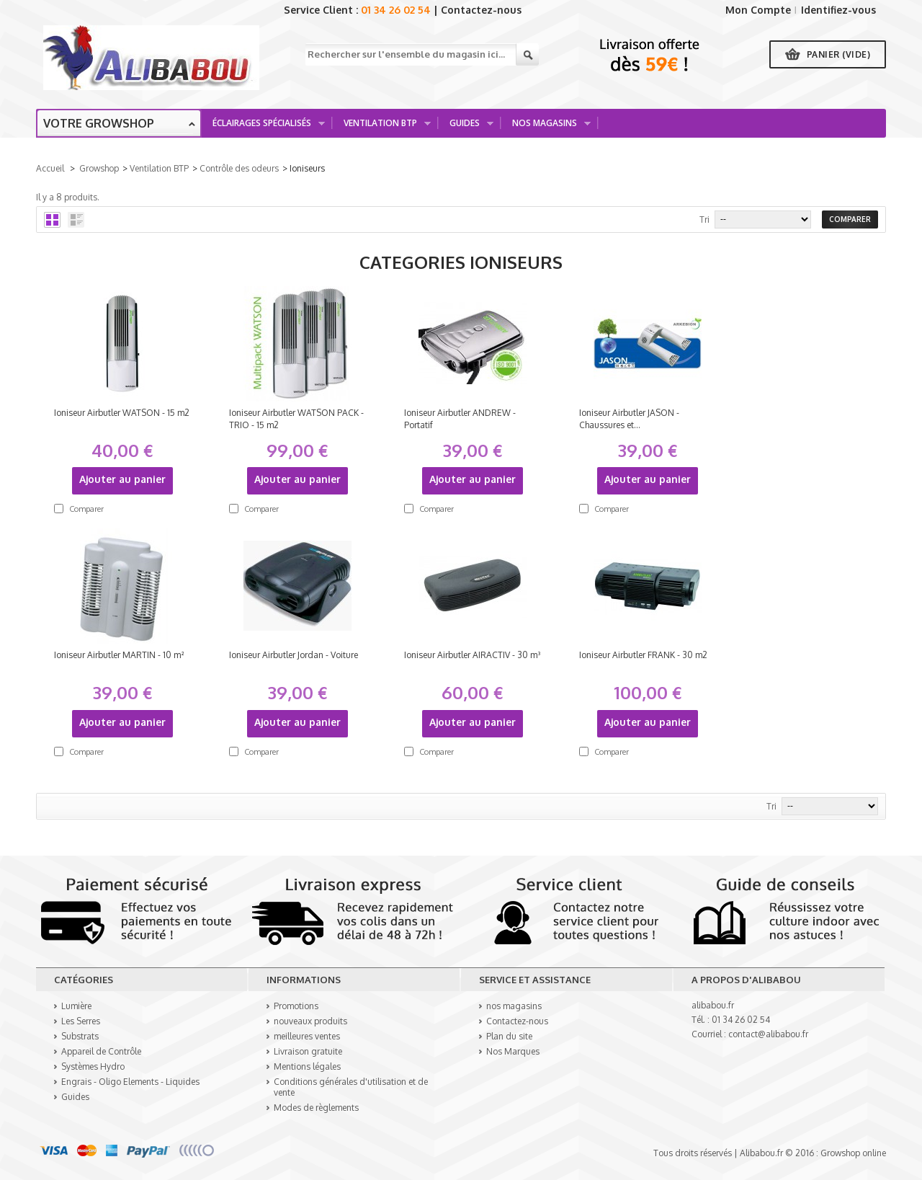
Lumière (76, 1006)
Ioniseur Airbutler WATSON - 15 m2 (121, 412)
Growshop (99, 168)
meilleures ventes (307, 1036)
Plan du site (509, 1036)
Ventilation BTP (382, 127)
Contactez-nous (481, 10)
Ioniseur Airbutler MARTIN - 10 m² (119, 654)
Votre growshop (98, 123)
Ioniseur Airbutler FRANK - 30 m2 (643, 654)
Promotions (296, 1006)
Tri (704, 219)
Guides (466, 127)
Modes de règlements (316, 1107)
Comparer (86, 509)
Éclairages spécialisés (264, 127)
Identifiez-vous (838, 10)
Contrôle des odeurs (239, 168)
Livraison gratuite (308, 1051)
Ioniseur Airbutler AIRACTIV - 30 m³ (472, 654)
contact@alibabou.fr (768, 1034)
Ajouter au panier (122, 479)
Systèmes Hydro (93, 1066)
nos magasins (514, 1006)
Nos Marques (513, 1051)
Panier (839, 54)
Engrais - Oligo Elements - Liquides (130, 1081)
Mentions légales (307, 1066)
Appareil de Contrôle (101, 1051)
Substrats (80, 1036)
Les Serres (80, 1021)
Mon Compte (758, 10)
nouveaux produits (310, 1021)
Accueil (50, 168)
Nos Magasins (546, 127)
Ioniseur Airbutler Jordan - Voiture (293, 654)
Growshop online (853, 1153)
